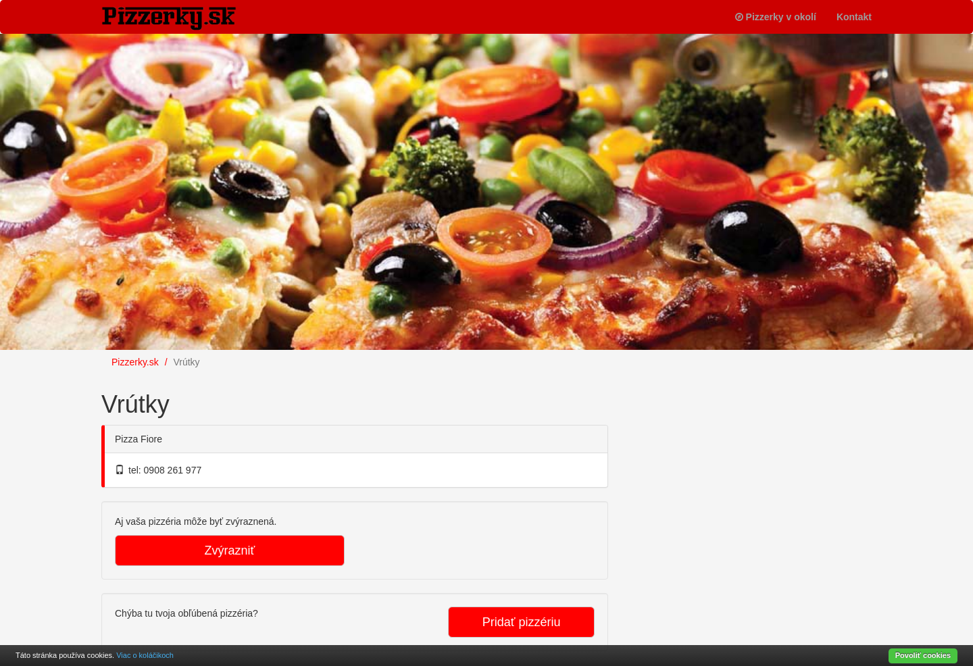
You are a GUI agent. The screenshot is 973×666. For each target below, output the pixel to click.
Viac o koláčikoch (145, 655)
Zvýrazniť (230, 550)
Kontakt (854, 16)
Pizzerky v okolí (775, 16)
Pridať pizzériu (521, 622)
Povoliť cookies (923, 655)
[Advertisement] (729, 462)
